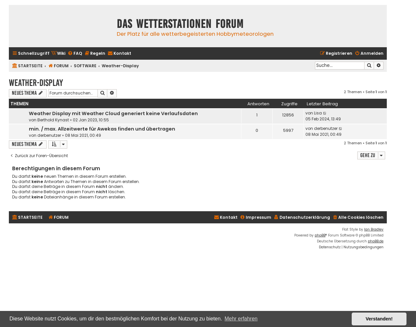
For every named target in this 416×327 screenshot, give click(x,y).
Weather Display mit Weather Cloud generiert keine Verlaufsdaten (113, 113)
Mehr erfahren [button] (241, 318)
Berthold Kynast (53, 120)
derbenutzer (49, 135)
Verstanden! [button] (379, 318)
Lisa (318, 113)
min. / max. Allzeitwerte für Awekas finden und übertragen (102, 129)
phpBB (320, 235)
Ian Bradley (374, 229)
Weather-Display (36, 83)
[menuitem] (58, 53)
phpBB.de (376, 241)
